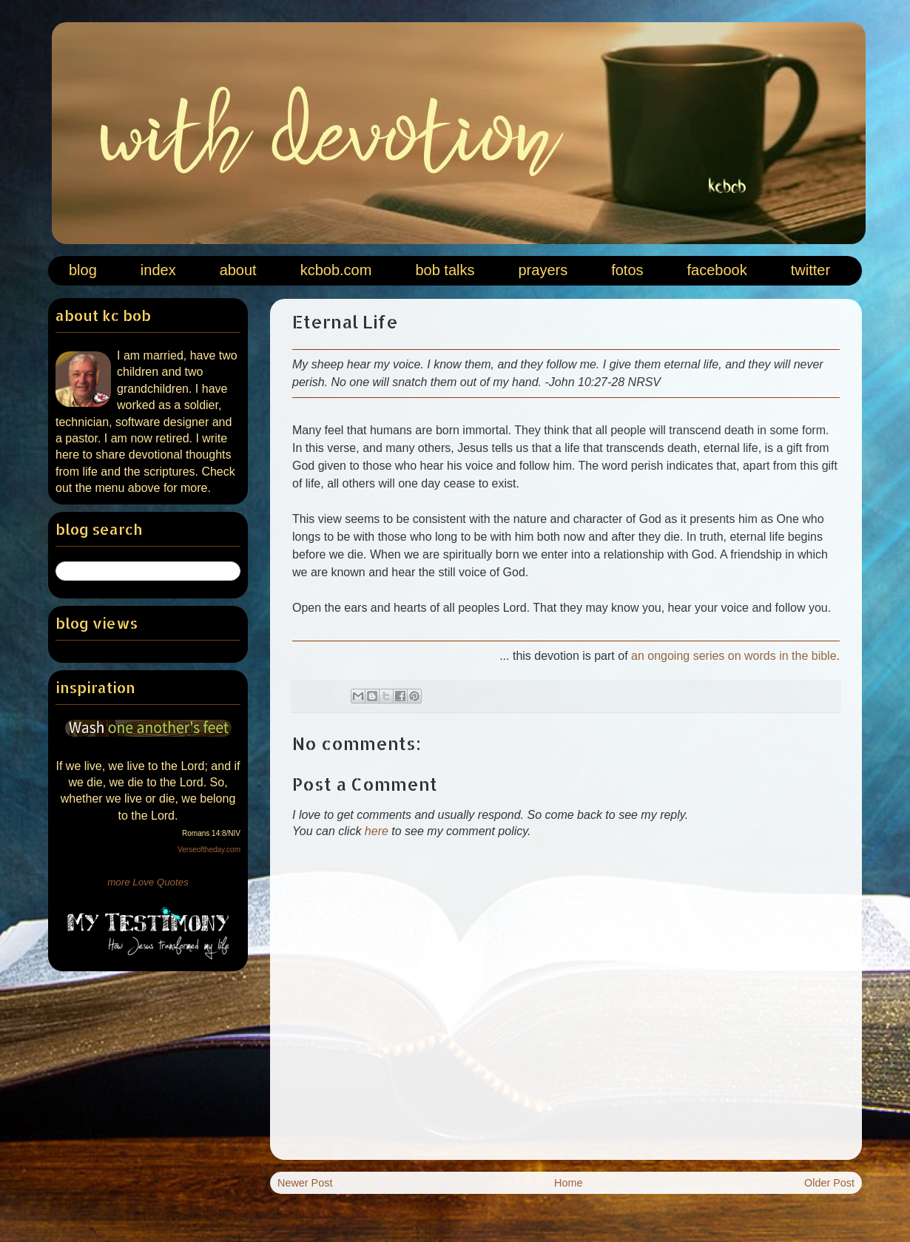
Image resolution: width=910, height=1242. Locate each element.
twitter (810, 270)
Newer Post (304, 1183)
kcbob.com (336, 270)
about (238, 270)
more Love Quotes (148, 882)
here (376, 831)
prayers (542, 270)
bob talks (444, 270)
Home (568, 1183)
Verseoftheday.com (209, 850)
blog (83, 270)
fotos (627, 270)
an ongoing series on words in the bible (734, 655)
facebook (717, 270)
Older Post (829, 1183)
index (158, 270)
